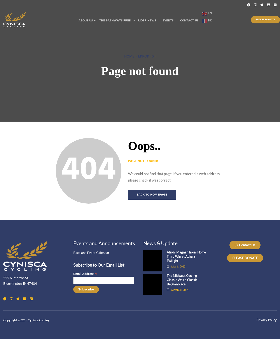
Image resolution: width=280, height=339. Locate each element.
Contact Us (189, 20)
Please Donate (265, 19)
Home (129, 56)
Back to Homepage (152, 194)
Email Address (85, 274)
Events (168, 20)
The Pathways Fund (115, 20)
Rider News (147, 20)
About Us (86, 20)
